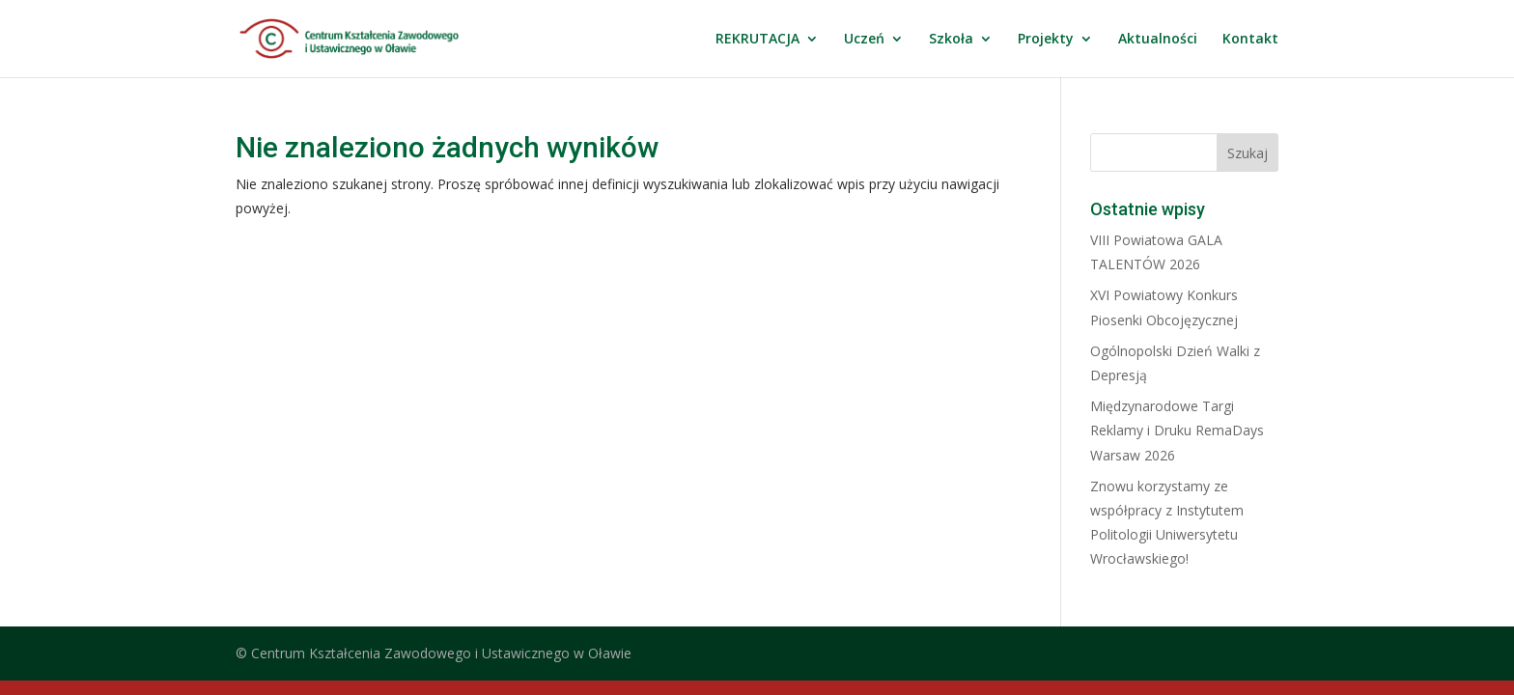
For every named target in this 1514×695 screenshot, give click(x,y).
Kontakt (1250, 39)
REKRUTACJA (757, 39)
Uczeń (864, 39)
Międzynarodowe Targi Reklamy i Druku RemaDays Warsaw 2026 (1177, 430)
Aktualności (1157, 39)
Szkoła (951, 39)
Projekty (1046, 39)
